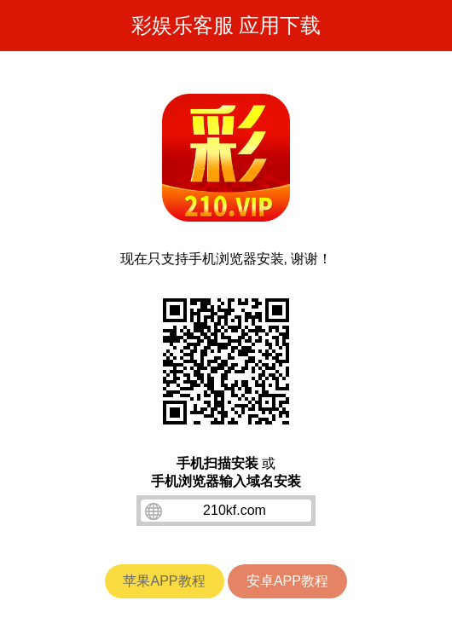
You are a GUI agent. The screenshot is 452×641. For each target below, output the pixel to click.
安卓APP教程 (287, 581)
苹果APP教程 (164, 581)
